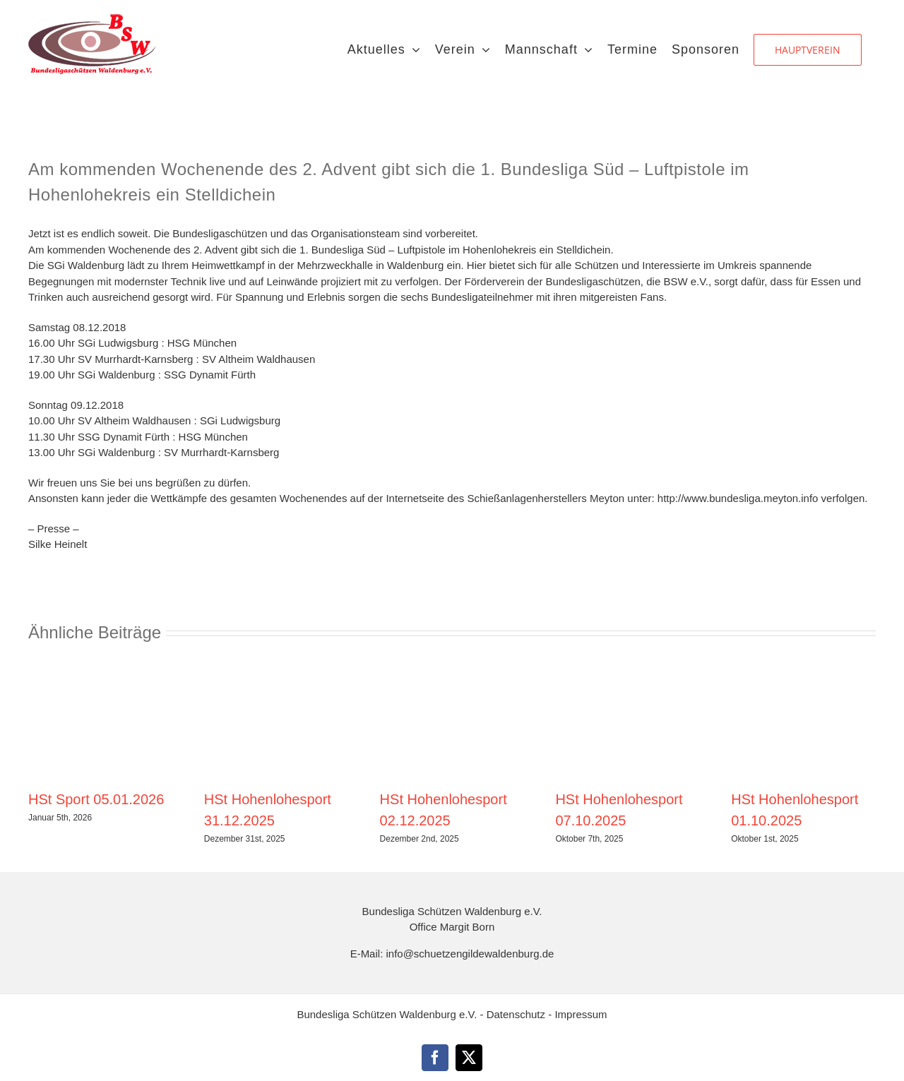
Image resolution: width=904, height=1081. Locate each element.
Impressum (580, 1014)
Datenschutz (518, 1014)
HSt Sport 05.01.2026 (96, 799)
